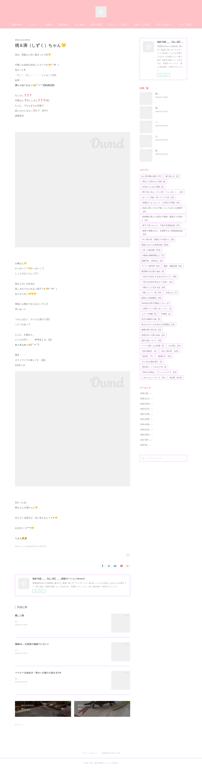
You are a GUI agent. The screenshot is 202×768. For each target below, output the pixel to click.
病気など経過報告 (151, 298)
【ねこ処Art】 (169, 351)
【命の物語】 (148, 351)
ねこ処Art (80, 24)
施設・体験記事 (173, 266)
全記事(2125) (41, 546)
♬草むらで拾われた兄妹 (153, 181)
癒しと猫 (19, 615)
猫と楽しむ (172, 176)
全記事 (175, 377)
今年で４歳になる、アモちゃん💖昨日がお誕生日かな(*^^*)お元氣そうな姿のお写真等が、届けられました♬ (61, 679)
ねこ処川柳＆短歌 (151, 176)
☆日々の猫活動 (150, 250)
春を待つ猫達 (161, 151)
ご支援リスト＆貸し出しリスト (156, 308)
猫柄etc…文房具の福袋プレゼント (32, 644)
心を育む (174, 346)
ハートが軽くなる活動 (152, 346)
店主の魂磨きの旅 (150, 319)
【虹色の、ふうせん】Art (153, 367)
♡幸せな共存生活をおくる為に (156, 282)
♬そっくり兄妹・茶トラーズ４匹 (157, 197)
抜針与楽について (151, 340)
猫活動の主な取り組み (152, 271)
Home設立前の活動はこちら (155, 303)
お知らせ (171, 292)
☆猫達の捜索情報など (152, 255)
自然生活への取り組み (153, 335)
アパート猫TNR (150, 266)
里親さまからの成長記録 (154, 245)
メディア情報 (184, 24)
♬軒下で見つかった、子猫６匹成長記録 (160, 225)
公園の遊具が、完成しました (167, 136)
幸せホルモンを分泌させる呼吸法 (157, 324)
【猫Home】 (17, 24)
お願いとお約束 (142, 24)
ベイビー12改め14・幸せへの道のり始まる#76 (38, 672)
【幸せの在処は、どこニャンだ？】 (158, 372)
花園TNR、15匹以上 (151, 261)
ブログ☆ (34, 24)
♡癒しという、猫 (151, 292)
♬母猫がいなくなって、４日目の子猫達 (160, 203)
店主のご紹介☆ (164, 24)
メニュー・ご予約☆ (118, 24)
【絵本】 (147, 356)
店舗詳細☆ (63, 24)
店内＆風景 (96, 24)
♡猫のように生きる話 (153, 287)
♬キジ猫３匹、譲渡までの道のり (157, 239)
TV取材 (166, 314)
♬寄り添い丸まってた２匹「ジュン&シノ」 (162, 192)
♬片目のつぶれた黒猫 (152, 187)
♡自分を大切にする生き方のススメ (158, 276)
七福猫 (48, 24)
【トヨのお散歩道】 (151, 362)
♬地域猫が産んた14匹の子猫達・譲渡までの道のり (162, 218)
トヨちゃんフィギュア (153, 377)
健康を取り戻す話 (151, 330)
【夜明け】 (164, 356)
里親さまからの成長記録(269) (25, 546)
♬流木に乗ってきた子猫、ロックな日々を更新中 (162, 210)
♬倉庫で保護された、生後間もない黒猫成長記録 (162, 232)
